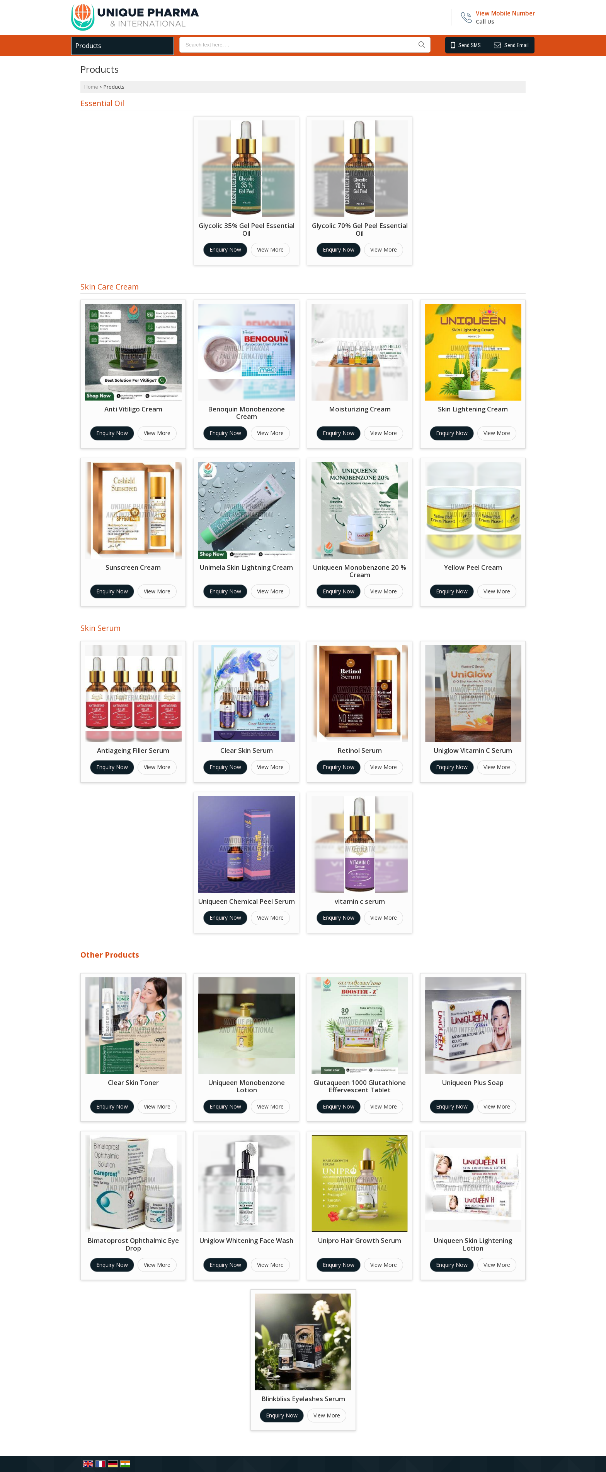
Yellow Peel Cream (473, 567)
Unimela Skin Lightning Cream (246, 567)
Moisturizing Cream (360, 408)
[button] (505, 13)
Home (91, 87)
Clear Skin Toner (133, 1082)
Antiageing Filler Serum (133, 750)
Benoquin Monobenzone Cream (246, 412)
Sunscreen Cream (133, 567)
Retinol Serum (359, 750)
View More (270, 249)
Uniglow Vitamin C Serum (473, 750)
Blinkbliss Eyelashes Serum (303, 1398)
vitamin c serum (360, 901)
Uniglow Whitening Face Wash (246, 1240)
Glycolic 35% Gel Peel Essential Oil (246, 229)
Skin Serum (100, 628)
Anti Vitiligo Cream (133, 408)
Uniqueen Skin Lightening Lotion (473, 1244)
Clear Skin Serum (246, 750)
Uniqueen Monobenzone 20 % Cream (359, 571)
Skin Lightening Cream (473, 408)
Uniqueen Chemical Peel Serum (246, 901)
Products (88, 45)
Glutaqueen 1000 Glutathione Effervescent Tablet (359, 1086)
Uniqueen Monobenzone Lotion (246, 1086)
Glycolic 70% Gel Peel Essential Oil (360, 229)
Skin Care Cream (109, 286)
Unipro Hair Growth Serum (359, 1240)
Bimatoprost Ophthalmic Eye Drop (133, 1244)
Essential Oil (102, 103)
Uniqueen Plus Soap (473, 1082)
